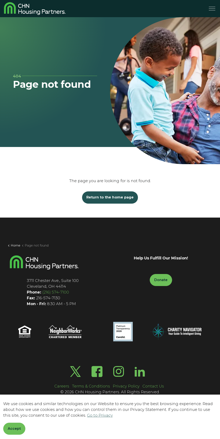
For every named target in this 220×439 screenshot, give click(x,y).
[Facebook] (97, 371)
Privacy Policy (126, 386)
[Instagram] (118, 371)
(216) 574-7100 (55, 292)
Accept (14, 428)
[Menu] (212, 8)
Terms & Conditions (91, 386)
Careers (61, 386)
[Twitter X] (75, 371)
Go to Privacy (100, 415)
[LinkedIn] (140, 371)
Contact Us (153, 386)
